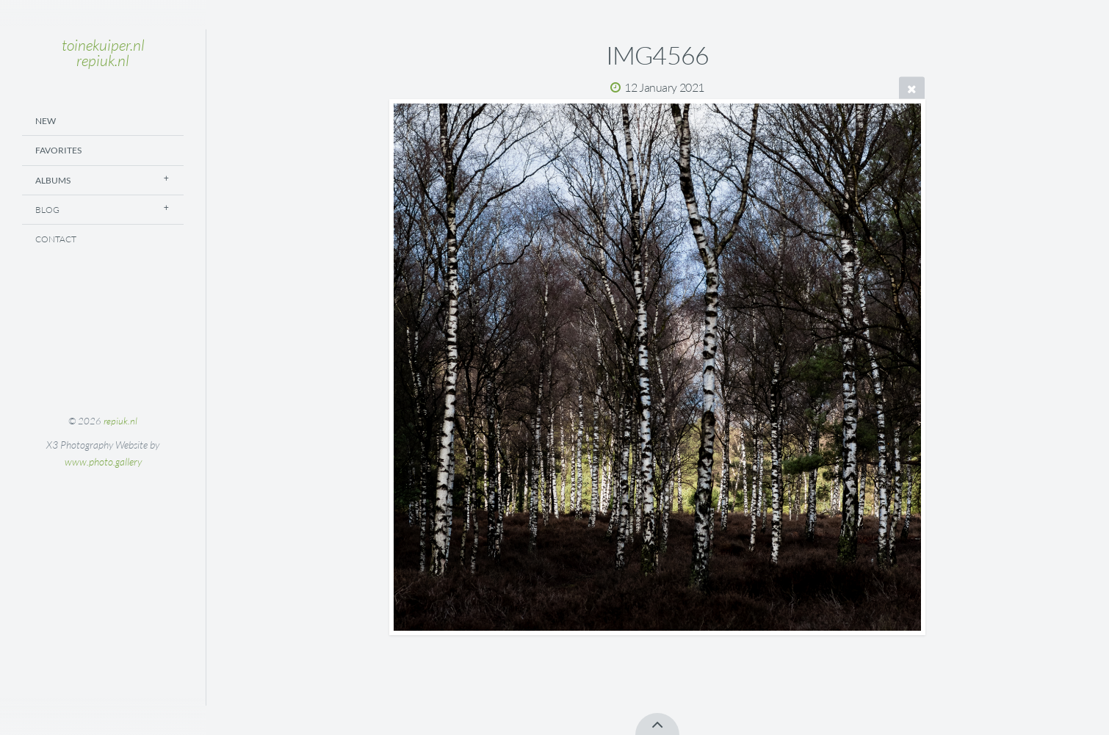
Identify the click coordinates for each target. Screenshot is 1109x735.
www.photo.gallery (103, 461)
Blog (47, 209)
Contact (55, 239)
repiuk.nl (120, 421)
